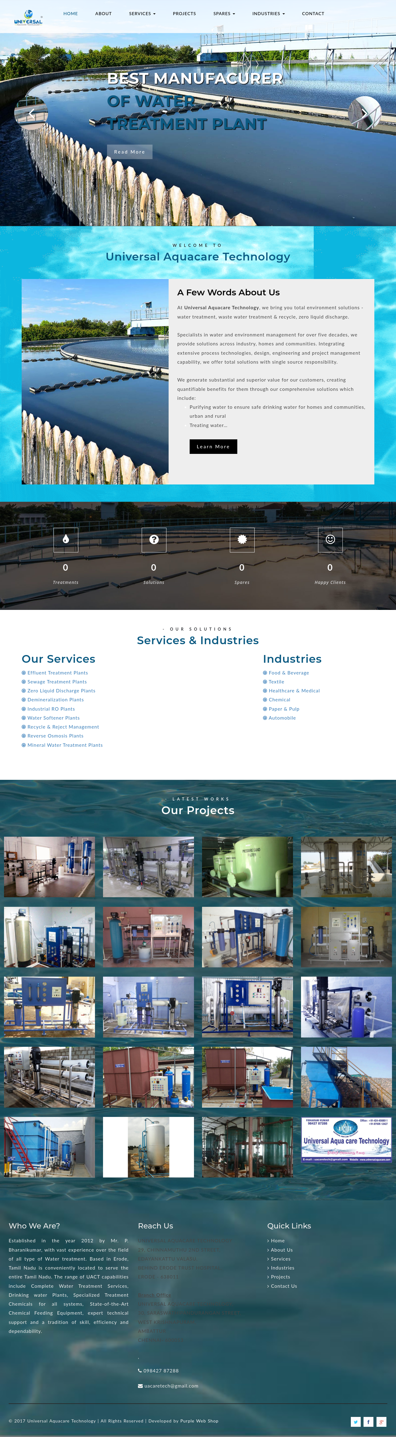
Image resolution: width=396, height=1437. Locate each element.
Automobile (279, 718)
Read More (129, 151)
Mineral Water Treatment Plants (62, 745)
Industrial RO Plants (48, 709)
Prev (18, 99)
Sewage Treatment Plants (54, 681)
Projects (278, 1276)
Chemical (277, 699)
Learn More (213, 446)
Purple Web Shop (199, 1420)
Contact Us (282, 1286)
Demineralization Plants (53, 699)
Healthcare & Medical (291, 690)
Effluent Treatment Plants (55, 672)
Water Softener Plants (51, 718)
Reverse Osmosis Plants (53, 735)
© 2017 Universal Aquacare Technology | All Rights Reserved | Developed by (94, 1420)
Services (279, 1259)
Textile (273, 681)
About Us (280, 1250)
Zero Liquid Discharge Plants (59, 690)
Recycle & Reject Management (60, 726)
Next (352, 99)
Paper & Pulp (281, 709)
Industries (281, 1267)
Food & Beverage (286, 672)
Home (276, 1240)
